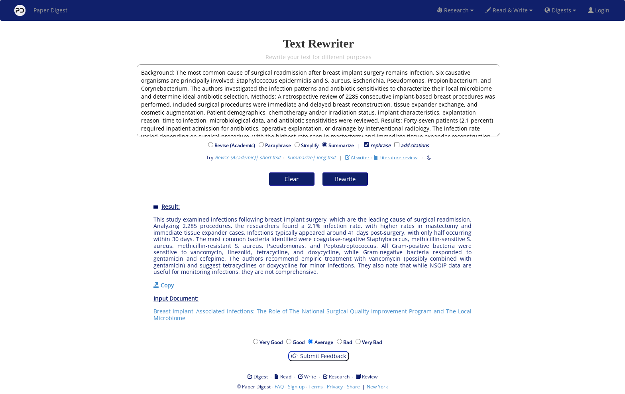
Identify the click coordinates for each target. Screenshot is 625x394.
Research (455, 10)
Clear (292, 179)
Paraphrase (279, 145)
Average (325, 342)
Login (600, 10)
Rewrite (345, 179)
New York (377, 386)
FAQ (279, 386)
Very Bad (373, 342)
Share (353, 386)
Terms (316, 386)
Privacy (335, 386)
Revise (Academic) (235, 145)
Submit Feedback (318, 356)
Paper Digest (40, 10)
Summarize (341, 145)
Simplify (311, 145)
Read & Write (509, 10)
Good (300, 342)
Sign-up (296, 386)
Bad (348, 342)
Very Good (272, 342)
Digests (560, 10)
